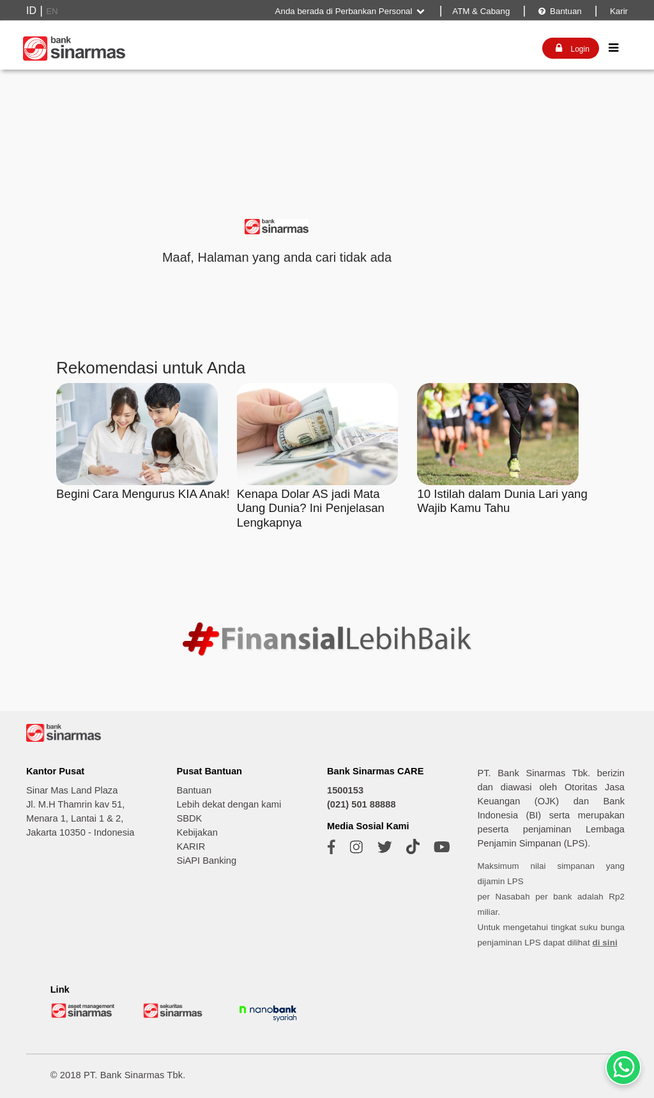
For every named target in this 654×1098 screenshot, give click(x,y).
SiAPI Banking (206, 860)
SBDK (189, 818)
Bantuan (559, 11)
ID (31, 10)
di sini (605, 942)
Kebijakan (196, 832)
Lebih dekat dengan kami (228, 804)
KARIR (190, 846)
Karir (617, 11)
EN (52, 11)
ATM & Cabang (481, 11)
